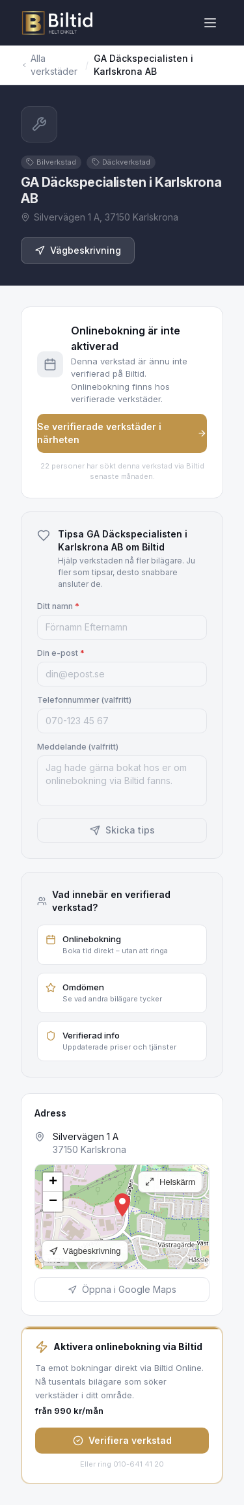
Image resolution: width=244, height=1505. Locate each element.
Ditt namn (58, 606)
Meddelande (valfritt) (77, 747)
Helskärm (170, 1182)
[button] (122, 1205)
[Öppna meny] (210, 23)
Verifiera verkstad (122, 1440)
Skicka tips (122, 829)
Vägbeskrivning (77, 250)
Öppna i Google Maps (122, 1289)
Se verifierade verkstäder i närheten (122, 433)
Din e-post (61, 653)
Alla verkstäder (49, 65)
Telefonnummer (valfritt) (84, 700)
